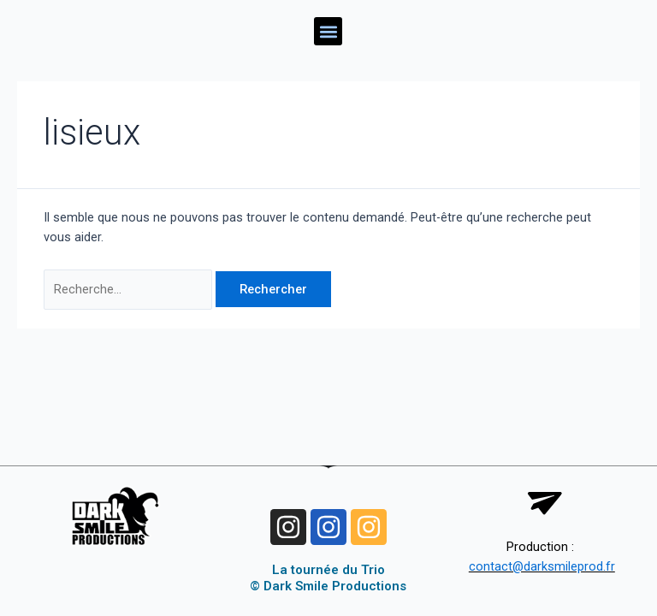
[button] (328, 31)
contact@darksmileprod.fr (542, 566)
